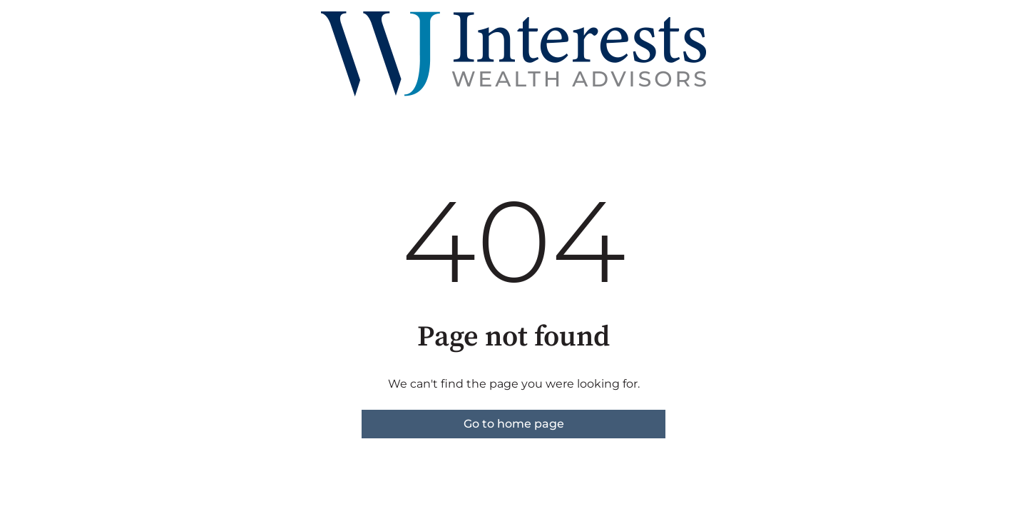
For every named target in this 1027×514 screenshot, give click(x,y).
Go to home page (514, 423)
